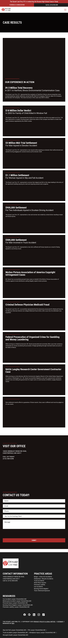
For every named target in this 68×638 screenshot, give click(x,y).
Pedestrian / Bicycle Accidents (43, 579)
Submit (34, 540)
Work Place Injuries (40, 582)
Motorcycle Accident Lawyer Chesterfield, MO (17, 601)
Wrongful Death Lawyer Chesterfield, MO (16, 635)
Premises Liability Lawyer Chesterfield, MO (16, 607)
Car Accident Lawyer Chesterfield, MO (14, 599)
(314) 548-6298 (8, 458)
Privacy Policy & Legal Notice (44, 621)
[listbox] (34, 516)
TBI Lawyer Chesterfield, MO (37, 630)
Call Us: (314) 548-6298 (52, 5)
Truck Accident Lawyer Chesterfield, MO (15, 632)
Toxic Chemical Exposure (42, 590)
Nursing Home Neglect (41, 588)
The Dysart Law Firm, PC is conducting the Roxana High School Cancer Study (34, 2)
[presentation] (15, 537)
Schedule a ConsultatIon (17, 5)
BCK (13, 623)
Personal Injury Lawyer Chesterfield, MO (15, 603)
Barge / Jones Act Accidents (43, 576)
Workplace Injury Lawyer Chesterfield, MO (42, 632)
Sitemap (60, 621)
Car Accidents (38, 586)
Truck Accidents (39, 580)
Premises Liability (39, 584)
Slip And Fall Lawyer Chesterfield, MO (14, 630)
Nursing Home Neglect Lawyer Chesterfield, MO (18, 605)
